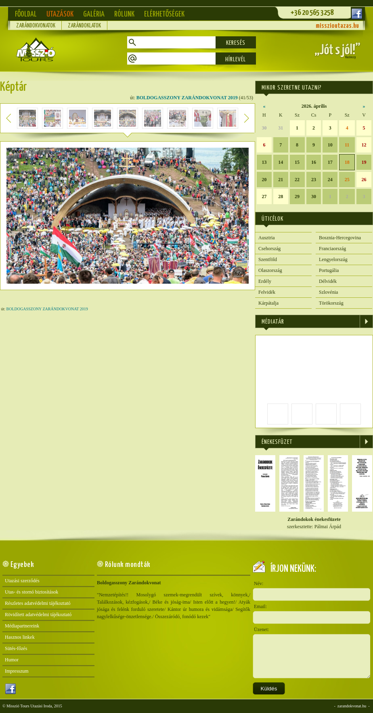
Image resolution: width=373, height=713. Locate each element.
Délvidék (328, 281)
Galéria (94, 14)
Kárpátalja (268, 303)
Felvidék (266, 292)
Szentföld (267, 259)
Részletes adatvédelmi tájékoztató (38, 603)
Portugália (329, 270)
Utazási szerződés (22, 580)
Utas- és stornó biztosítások (31, 592)
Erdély (264, 281)
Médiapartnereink (22, 626)
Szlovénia (328, 292)
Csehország (269, 248)
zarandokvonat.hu (351, 706)
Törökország (331, 303)
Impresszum (17, 671)
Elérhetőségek (164, 14)
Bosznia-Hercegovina (340, 237)
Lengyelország (333, 259)
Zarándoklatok (84, 26)
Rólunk (124, 14)
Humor (12, 660)
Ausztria (266, 237)
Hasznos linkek (20, 637)
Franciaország (332, 248)
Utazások (59, 14)
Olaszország (270, 270)
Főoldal (26, 14)
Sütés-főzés (16, 648)
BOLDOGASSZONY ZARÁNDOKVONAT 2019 (187, 97)
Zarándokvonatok (35, 26)
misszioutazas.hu (337, 26)
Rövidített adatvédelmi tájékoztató (38, 614)
